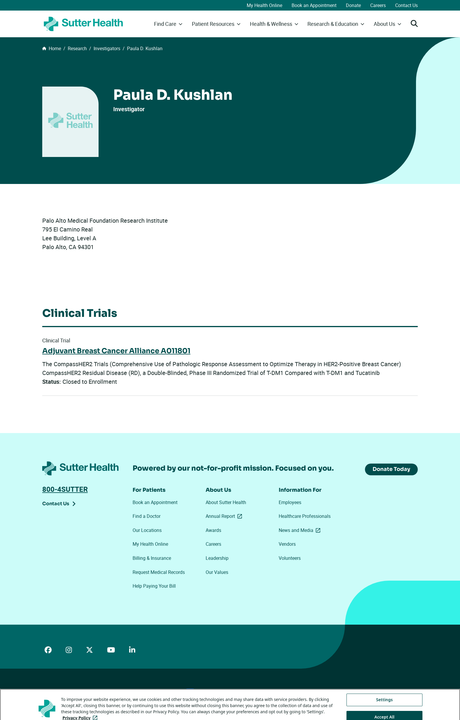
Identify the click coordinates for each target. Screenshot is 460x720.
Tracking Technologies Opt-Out (227, 691)
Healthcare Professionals (305, 516)
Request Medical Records (159, 572)
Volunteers (290, 558)
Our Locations (147, 530)
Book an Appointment (314, 5)
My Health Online (264, 5)
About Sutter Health (226, 502)
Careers (378, 5)
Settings (384, 711)
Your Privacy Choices (170, 691)
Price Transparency (94, 691)
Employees (290, 502)
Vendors (287, 544)
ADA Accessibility (57, 691)
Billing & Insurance (152, 558)
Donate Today (391, 469)
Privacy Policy (128, 691)
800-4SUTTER (65, 489)
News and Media (301, 530)
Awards (213, 530)
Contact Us (406, 5)
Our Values (217, 572)
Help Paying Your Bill (154, 586)
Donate (353, 5)
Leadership (217, 558)
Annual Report (225, 516)
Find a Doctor (146, 516)
